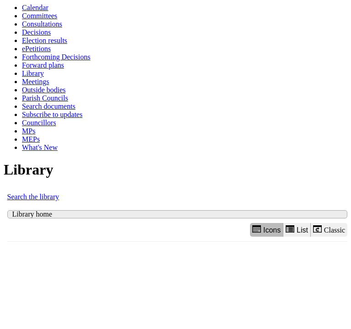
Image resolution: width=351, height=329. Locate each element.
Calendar (35, 7)
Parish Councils (45, 98)
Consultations (42, 24)
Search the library (33, 197)
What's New (40, 147)
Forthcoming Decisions (56, 57)
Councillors (39, 123)
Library (33, 73)
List (297, 229)
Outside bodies (44, 90)
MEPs (31, 139)
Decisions (36, 32)
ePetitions (36, 49)
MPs (28, 131)
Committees (39, 16)
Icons (266, 229)
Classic (329, 229)
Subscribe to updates (52, 114)
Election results (44, 40)
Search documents (48, 106)
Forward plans (43, 65)
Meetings (35, 81)
